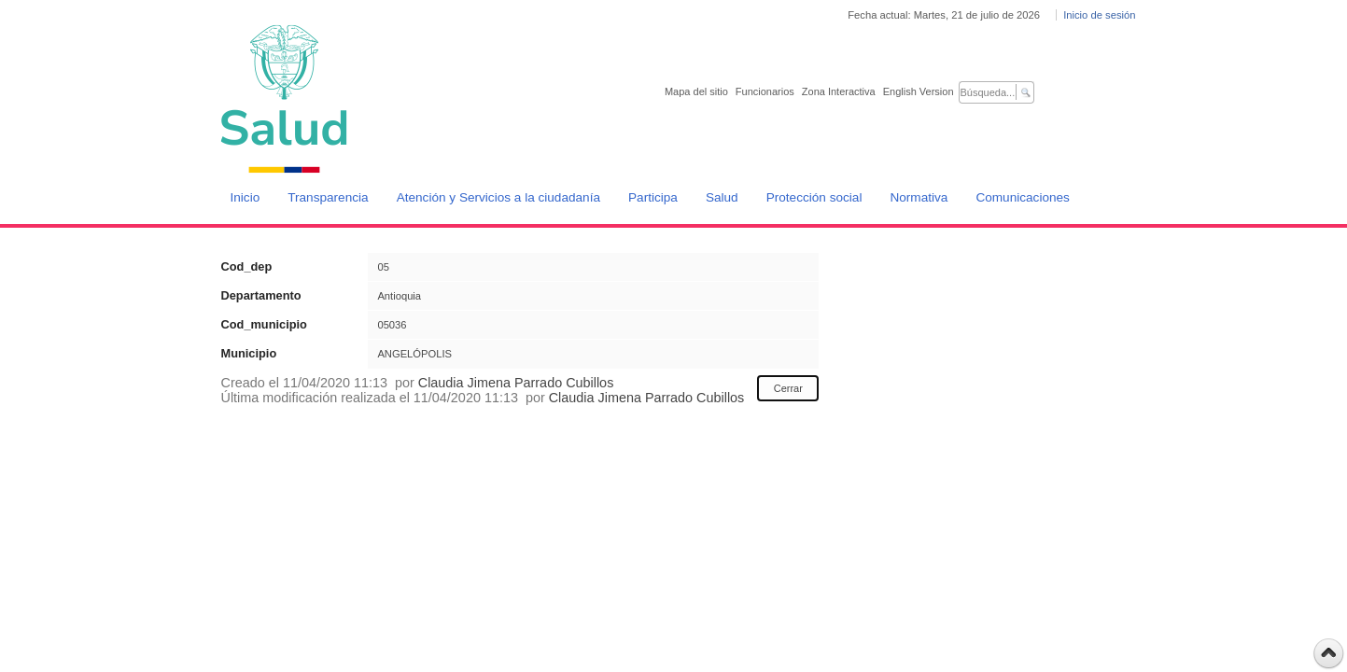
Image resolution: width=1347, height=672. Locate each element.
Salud (722, 197)
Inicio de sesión (1099, 15)
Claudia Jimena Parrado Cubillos (516, 382)
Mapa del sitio (696, 91)
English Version (918, 91)
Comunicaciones (1022, 197)
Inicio (245, 197)
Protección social (814, 197)
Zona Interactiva (839, 91)
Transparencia (328, 197)
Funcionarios (765, 91)
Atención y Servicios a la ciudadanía (498, 197)
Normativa (918, 197)
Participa (653, 197)
